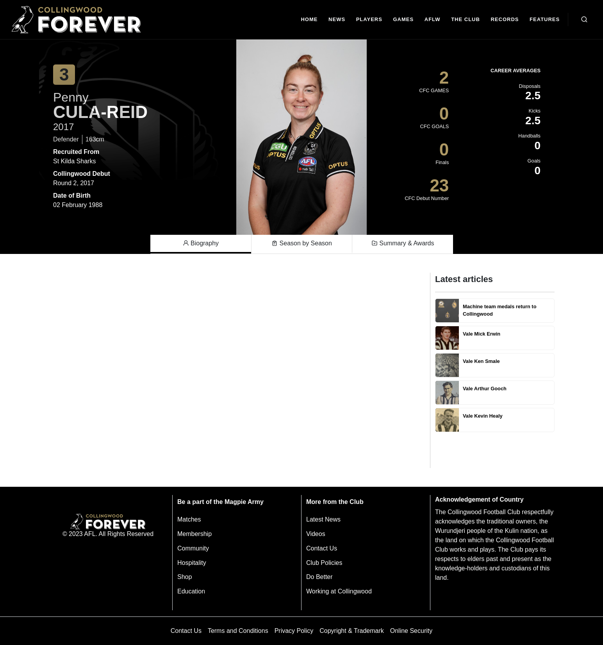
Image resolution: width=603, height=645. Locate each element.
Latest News (323, 519)
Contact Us (321, 548)
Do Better (319, 577)
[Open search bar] (584, 19)
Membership (194, 534)
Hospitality (191, 562)
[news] (336, 20)
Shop (184, 577)
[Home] (309, 20)
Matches (189, 519)
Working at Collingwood (339, 591)
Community (193, 548)
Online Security (411, 630)
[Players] (369, 20)
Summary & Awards (402, 243)
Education (191, 591)
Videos (315, 534)
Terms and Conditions (238, 630)
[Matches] (403, 20)
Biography (201, 243)
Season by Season (301, 243)
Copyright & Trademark (351, 630)
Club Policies (324, 562)
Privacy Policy (294, 630)
